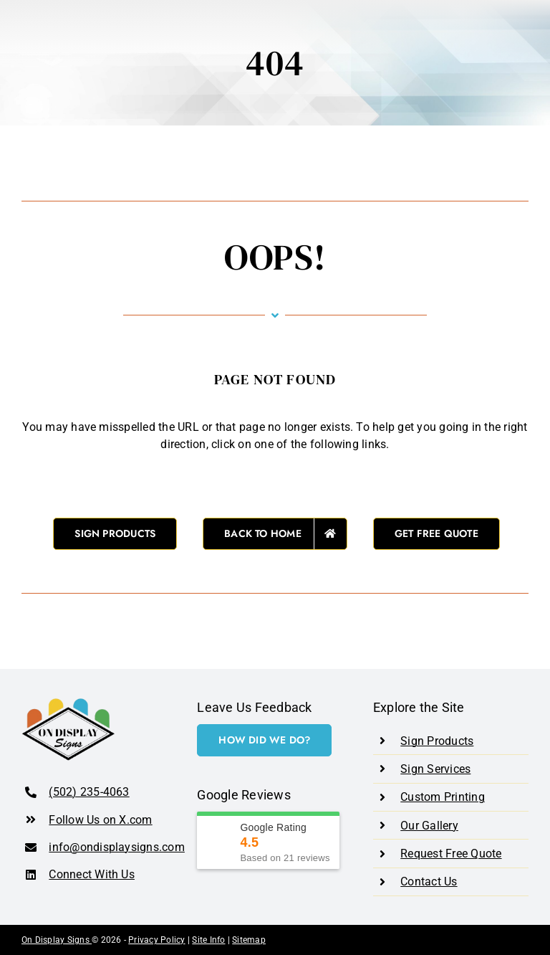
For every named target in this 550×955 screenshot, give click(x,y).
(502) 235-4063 (89, 792)
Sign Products (436, 741)
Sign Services (435, 769)
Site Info (208, 940)
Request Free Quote (450, 853)
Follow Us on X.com (100, 820)
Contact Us (428, 881)
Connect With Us (92, 874)
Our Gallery (429, 825)
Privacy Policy (156, 940)
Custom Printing (442, 797)
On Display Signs (56, 940)
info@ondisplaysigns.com (117, 847)
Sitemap (249, 940)
